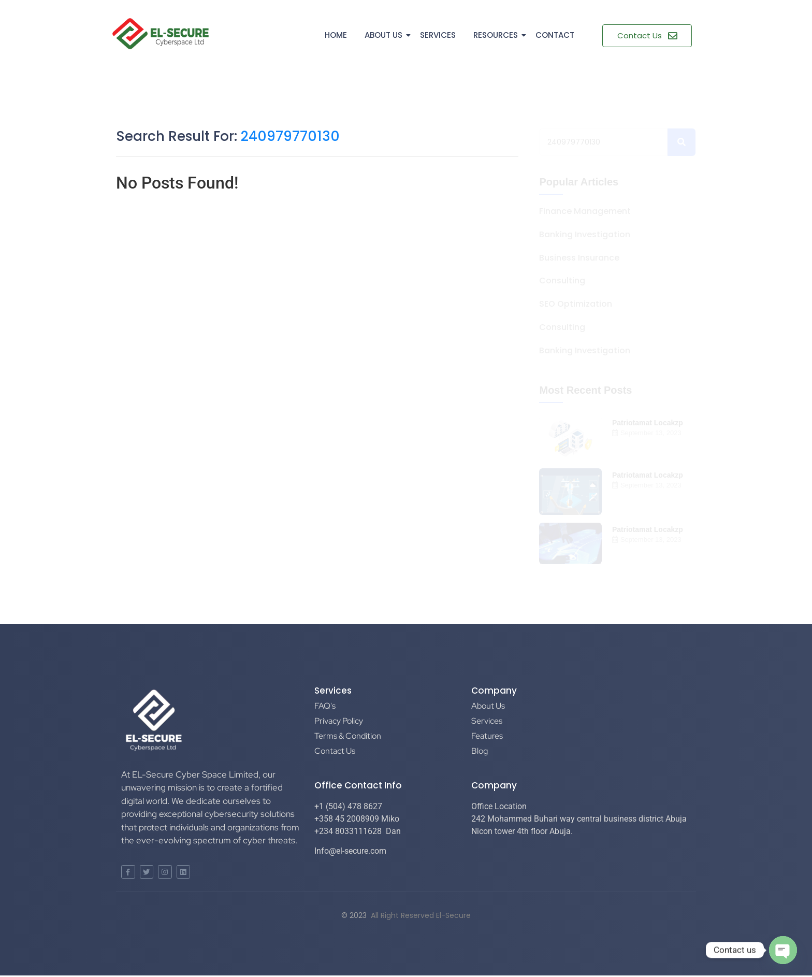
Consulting (562, 281)
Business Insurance (579, 258)
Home (336, 35)
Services (438, 35)
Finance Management (585, 211)
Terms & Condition (347, 735)
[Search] (603, 142)
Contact (554, 35)
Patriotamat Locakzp (647, 423)
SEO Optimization (575, 304)
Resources (497, 35)
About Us (385, 35)
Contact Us (334, 750)
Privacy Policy (338, 720)
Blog (479, 750)
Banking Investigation (584, 235)
